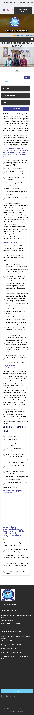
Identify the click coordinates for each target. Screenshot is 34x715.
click (4, 539)
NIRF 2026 (20, 35)
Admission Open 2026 (22, 10)
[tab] (15, 82)
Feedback (17, 691)
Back (27, 78)
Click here (15, 487)
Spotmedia (21, 711)
